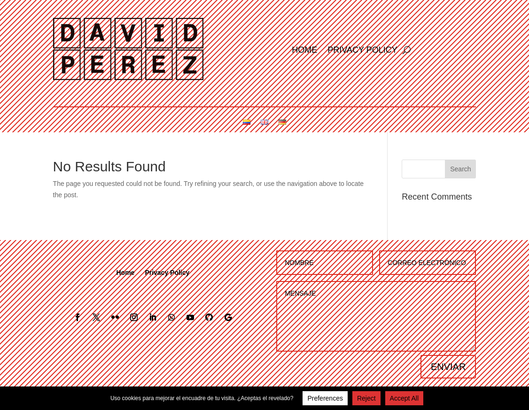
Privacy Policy (362, 51)
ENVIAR (448, 367)
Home (304, 51)
